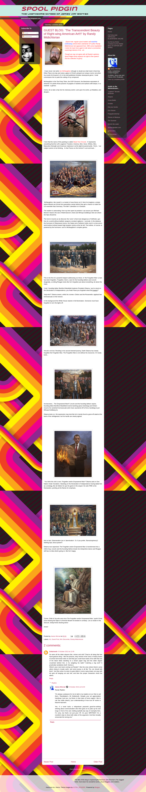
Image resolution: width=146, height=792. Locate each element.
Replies (54, 683)
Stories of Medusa (114, 117)
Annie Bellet (112, 100)
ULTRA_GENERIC (79, 787)
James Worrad (60, 687)
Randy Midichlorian (76, 639)
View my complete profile (116, 79)
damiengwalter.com (114, 127)
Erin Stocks (112, 110)
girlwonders (112, 131)
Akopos (110, 97)
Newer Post (48, 762)
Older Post (98, 762)
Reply (51, 678)
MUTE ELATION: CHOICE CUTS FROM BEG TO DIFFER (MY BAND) (115, 44)
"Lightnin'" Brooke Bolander (114, 92)
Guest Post (55, 639)
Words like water (113, 124)
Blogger (97, 787)
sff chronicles (112, 134)
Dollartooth (53, 651)
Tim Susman (112, 120)
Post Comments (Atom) (77, 769)
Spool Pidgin (49, 9)
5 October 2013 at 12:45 (66, 651)
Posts (25, 33)
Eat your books (113, 107)
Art (50, 639)
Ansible (110, 103)
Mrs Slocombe (65, 639)
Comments (27, 36)
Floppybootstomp (113, 114)
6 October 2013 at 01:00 (77, 687)
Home (73, 762)
